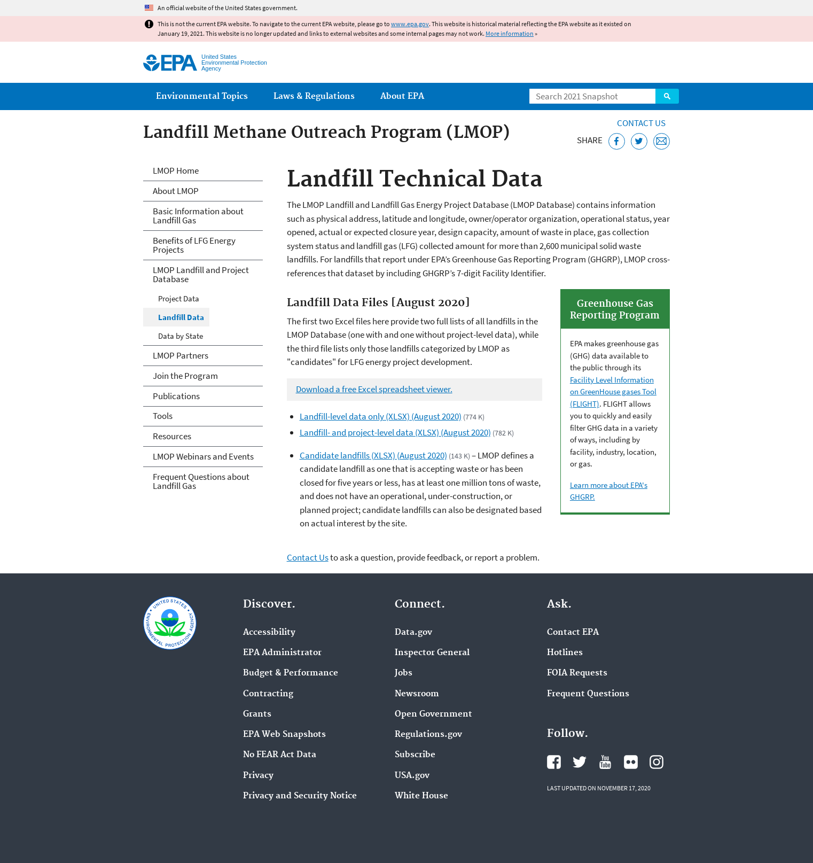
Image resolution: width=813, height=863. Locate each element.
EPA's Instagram (656, 762)
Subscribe (415, 755)
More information (510, 33)
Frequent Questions (588, 694)
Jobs (403, 673)
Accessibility (269, 632)
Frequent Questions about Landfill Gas (201, 481)
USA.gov (412, 776)
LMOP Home (176, 170)
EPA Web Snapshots (284, 735)
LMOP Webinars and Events (203, 456)
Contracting (268, 694)
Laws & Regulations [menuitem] (314, 96)
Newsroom (417, 694)
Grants (257, 714)
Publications (176, 396)
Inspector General (432, 653)
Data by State (180, 336)
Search (667, 96)
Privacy (258, 776)
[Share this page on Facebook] (616, 141)
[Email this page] (661, 141)
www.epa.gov (410, 24)
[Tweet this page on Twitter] (639, 141)
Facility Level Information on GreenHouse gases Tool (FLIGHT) (613, 392)
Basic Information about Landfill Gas (198, 215)
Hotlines (565, 653)
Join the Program (185, 376)
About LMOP (176, 191)
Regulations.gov (428, 735)
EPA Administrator (282, 653)
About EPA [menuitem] (402, 96)
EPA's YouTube (605, 762)
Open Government (433, 714)
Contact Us (641, 123)
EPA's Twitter (580, 762)
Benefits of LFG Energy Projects (194, 245)
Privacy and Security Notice (300, 796)
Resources (172, 436)
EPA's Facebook (554, 762)
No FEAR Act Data (279, 755)
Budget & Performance (290, 673)
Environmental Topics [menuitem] (202, 96)
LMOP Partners (180, 355)
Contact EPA (573, 632)
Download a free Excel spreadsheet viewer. (374, 389)
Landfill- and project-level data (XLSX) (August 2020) (395, 432)
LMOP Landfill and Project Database (201, 274)
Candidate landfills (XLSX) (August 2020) (373, 455)
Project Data (178, 298)
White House (421, 796)
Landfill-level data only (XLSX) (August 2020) (381, 416)
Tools (163, 416)
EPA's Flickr (631, 762)
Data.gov (413, 632)
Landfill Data (181, 317)
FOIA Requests (577, 673)
